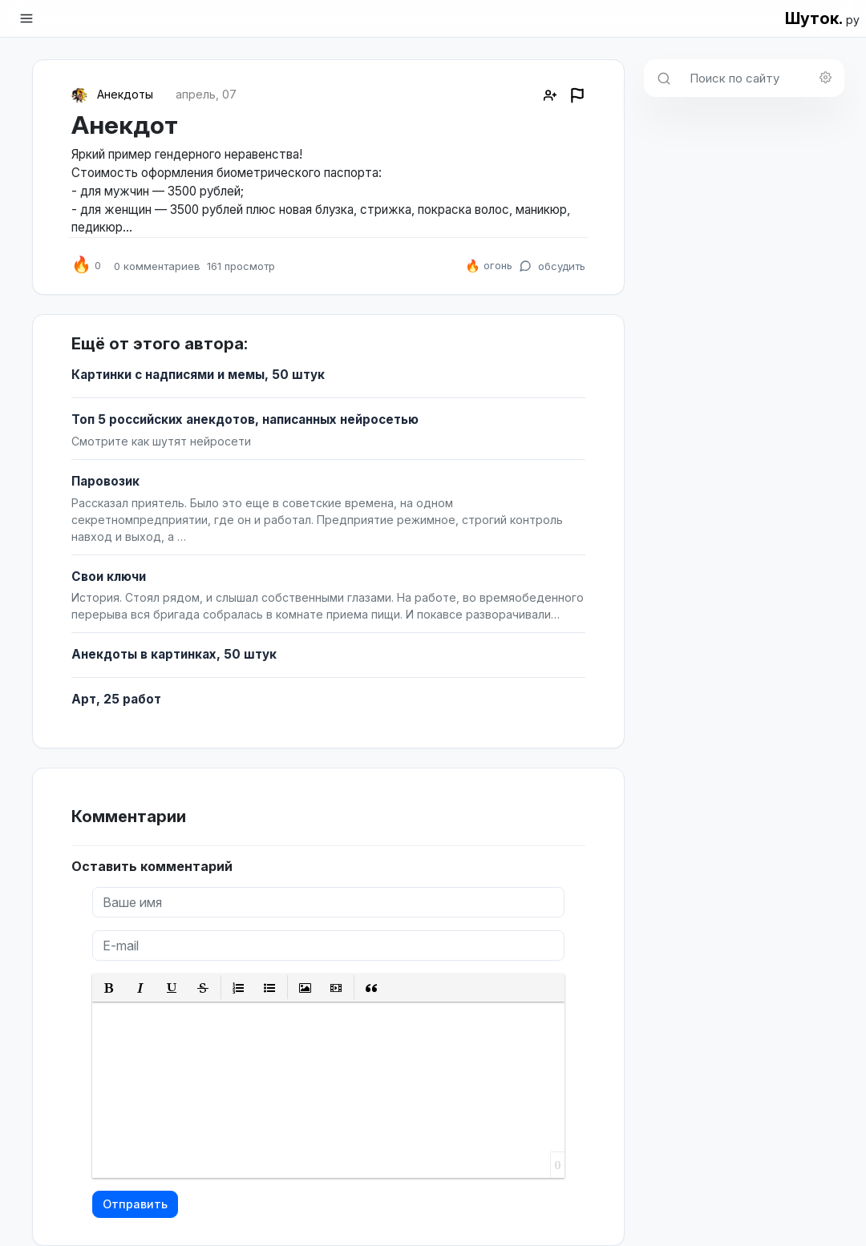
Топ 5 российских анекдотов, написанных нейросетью (245, 419)
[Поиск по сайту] (762, 78)
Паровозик (105, 481)
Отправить (135, 1204)
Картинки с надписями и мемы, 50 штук (198, 374)
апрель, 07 (206, 94)
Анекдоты (125, 94)
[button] (109, 988)
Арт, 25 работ (116, 699)
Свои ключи (108, 576)
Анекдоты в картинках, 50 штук (174, 654)
